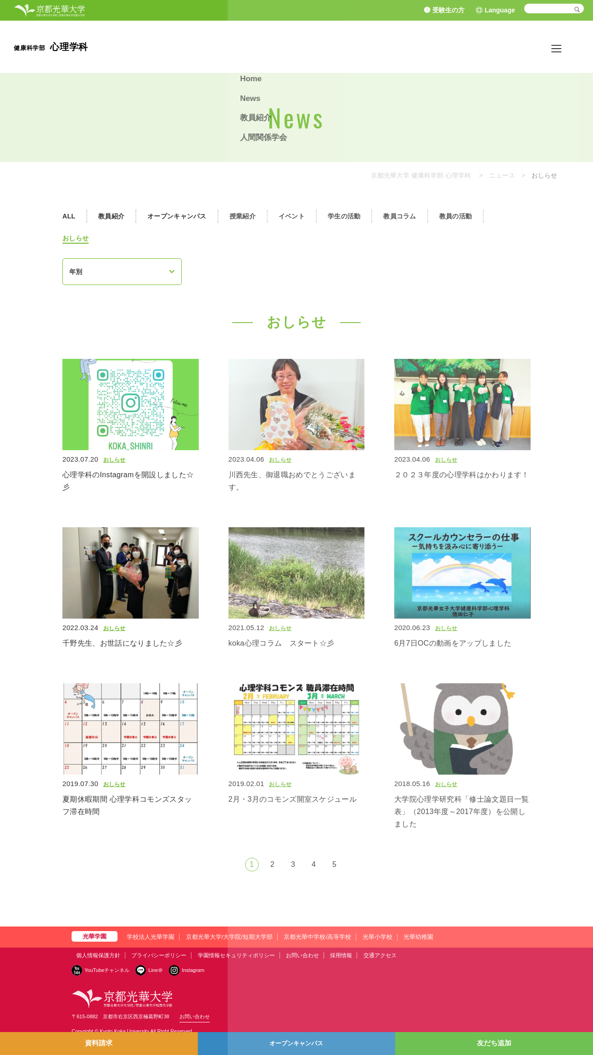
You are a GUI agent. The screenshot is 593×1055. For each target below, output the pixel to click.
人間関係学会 (558, 46)
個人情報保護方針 (98, 955)
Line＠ (155, 970)
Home (455, 46)
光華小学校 (377, 936)
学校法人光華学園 (150, 936)
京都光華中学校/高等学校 (317, 936)
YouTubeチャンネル (106, 970)
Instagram (193, 970)
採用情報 (341, 955)
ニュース (502, 175)
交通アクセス (380, 955)
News (483, 46)
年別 (75, 271)
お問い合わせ (302, 955)
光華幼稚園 (418, 936)
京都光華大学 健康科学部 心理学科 (421, 175)
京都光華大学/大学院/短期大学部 (229, 936)
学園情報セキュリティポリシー (236, 955)
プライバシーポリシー (158, 955)
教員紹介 (515, 46)
